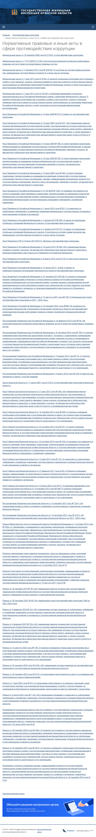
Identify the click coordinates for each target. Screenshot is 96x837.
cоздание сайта (82, 831)
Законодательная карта (13, 794)
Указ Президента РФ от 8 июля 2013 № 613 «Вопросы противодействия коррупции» (40, 241)
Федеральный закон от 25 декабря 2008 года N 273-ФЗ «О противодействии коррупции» (43, 55)
